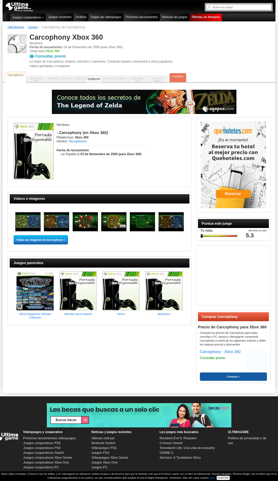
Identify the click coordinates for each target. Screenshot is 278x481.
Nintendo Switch (103, 443)
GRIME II (166, 453)
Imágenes (94, 78)
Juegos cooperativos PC (41, 467)
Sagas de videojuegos (106, 17)
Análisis (81, 17)
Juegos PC (99, 467)
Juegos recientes (59, 17)
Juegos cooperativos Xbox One (46, 462)
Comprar (177, 76)
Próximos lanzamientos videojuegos (49, 438)
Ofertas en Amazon (206, 17)
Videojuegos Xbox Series (109, 457)
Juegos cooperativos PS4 (42, 448)
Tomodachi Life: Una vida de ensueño (187, 448)
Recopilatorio (78, 141)
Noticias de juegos (174, 17)
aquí (211, 477)
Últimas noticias (102, 438)
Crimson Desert (171, 443)
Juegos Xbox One (104, 462)
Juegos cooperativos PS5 (42, 443)
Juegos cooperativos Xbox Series (47, 457)
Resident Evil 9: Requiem (178, 438)
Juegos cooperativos (28, 17)
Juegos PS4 (100, 453)
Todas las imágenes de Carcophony (40, 239)
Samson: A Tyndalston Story (180, 457)
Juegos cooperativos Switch (43, 453)
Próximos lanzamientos (142, 17)
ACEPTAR (223, 478)
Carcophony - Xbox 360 (220, 352)
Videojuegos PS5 (104, 448)
